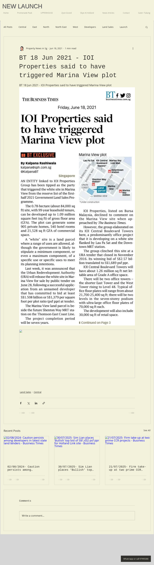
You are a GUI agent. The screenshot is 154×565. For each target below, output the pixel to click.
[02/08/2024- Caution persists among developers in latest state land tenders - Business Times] (26, 448)
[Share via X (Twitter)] (28, 403)
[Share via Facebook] (20, 403)
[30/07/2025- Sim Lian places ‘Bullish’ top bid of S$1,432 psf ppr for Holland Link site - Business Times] (77, 448)
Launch (123, 26)
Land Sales (108, 26)
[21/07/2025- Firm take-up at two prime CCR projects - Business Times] (127, 448)
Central (22, 26)
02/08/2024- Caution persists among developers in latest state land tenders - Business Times (24, 468)
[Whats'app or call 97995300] (136, 559)
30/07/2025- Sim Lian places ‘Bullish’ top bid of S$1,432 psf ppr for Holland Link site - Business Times (76, 468)
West (75, 26)
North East (61, 26)
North (46, 26)
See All (147, 430)
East (35, 26)
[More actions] (133, 48)
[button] (146, 27)
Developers (90, 26)
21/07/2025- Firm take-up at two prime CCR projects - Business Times (127, 468)
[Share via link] (43, 403)
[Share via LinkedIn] (36, 403)
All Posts (8, 26)
